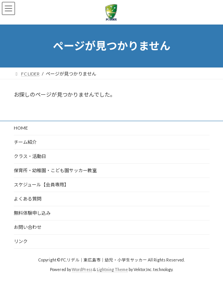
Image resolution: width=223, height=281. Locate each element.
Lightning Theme (112, 269)
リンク (21, 241)
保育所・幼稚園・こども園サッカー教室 (55, 170)
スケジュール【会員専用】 (41, 184)
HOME (21, 128)
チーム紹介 (25, 142)
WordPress (82, 269)
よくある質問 (27, 199)
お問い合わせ (27, 227)
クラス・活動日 (30, 156)
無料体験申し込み (32, 213)
